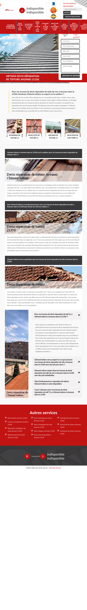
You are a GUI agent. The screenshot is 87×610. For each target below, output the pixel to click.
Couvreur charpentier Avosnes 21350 (18, 423)
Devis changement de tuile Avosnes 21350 (43, 426)
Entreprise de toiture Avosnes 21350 (70, 432)
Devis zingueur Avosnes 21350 (44, 431)
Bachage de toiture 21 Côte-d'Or (45, 27)
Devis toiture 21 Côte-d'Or (20, 27)
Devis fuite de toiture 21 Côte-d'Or (37, 26)
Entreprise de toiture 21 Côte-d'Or (28, 26)
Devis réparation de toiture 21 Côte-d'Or (74, 27)
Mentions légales (55, 468)
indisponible (35, 8)
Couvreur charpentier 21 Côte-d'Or (10, 26)
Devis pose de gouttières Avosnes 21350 (42, 436)
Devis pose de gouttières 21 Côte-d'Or (55, 27)
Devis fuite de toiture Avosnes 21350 (70, 426)
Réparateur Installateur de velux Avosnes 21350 (17, 429)
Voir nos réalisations (72, 16)
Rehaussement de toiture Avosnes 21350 (16, 436)
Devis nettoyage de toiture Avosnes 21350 (43, 419)
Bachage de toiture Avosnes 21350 (69, 419)
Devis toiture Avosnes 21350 (17, 418)
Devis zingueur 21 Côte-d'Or (64, 26)
